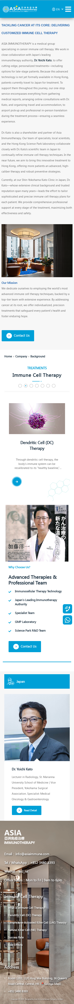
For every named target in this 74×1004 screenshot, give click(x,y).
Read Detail (27, 810)
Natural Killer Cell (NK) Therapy (27, 930)
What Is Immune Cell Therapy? (26, 908)
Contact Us (17, 335)
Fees (10, 952)
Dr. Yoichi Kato (43, 60)
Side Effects (15, 945)
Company (21, 356)
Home (8, 356)
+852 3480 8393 (18, 991)
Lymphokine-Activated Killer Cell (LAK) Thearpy (37, 922)
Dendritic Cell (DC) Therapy (38, 445)
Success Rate (16, 937)
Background (37, 356)
